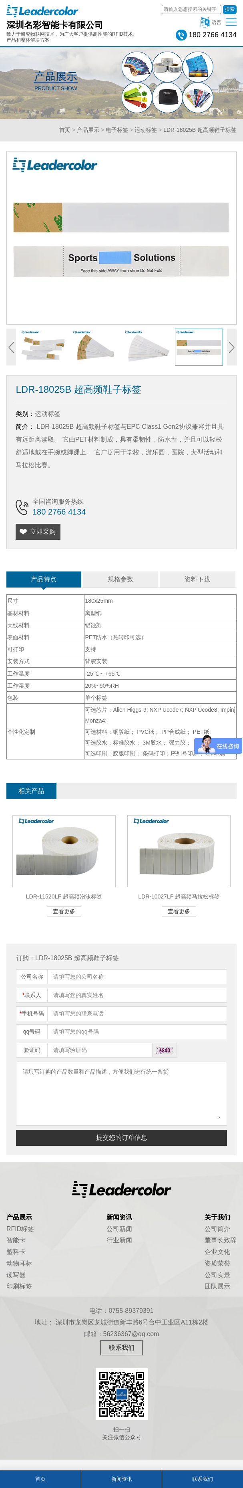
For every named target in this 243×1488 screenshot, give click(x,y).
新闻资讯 (121, 1479)
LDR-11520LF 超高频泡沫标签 (64, 896)
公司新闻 (119, 1229)
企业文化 (217, 1251)
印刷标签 (19, 1286)
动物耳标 (19, 1263)
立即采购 (43, 531)
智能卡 (16, 1240)
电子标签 (117, 130)
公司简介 (217, 1229)
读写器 (16, 1275)
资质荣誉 (217, 1263)
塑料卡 (16, 1251)
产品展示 (88, 130)
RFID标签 (20, 1229)
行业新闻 (119, 1240)
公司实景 (217, 1275)
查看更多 (64, 911)
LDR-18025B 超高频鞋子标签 (200, 130)
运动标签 (146, 130)
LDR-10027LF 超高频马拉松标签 (179, 896)
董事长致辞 (221, 1240)
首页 (64, 130)
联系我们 (122, 1347)
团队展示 (217, 1286)
